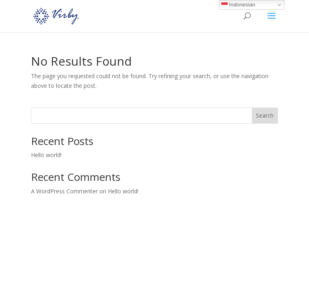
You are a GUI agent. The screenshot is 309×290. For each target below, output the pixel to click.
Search (265, 115)
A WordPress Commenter (64, 191)
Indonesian (238, 5)
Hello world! (46, 155)
